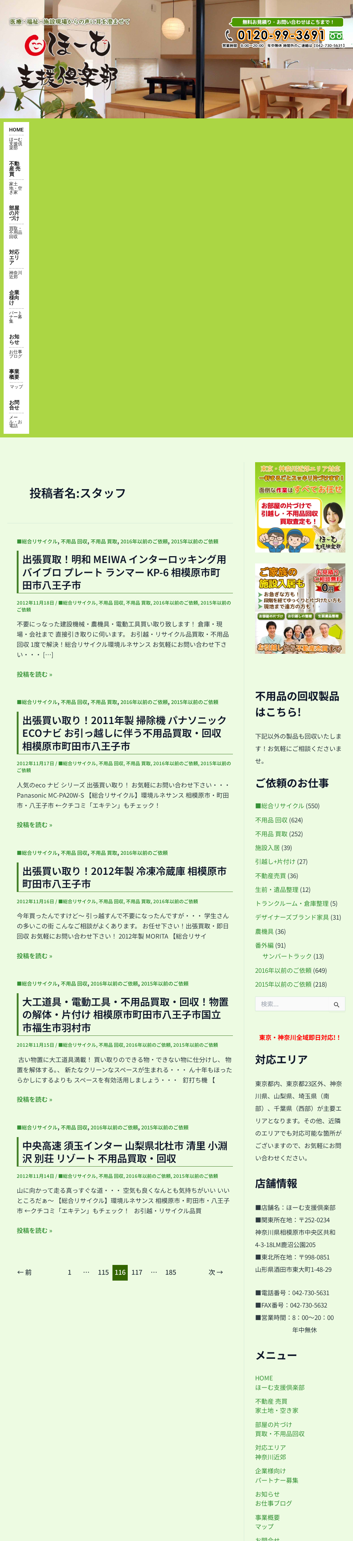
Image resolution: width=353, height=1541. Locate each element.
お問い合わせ (26, 1443)
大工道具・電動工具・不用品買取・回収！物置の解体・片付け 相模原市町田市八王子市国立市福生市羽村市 (125, 728)
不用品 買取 (104, 255)
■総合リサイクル (37, 255)
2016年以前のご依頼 (144, 255)
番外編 (264, 658)
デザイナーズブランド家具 (292, 630)
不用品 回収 (74, 255)
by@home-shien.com (291, 1399)
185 (170, 985)
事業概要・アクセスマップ (44, 1393)
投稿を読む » (34, 388)
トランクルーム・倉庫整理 (292, 616)
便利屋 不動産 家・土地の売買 (48, 1342)
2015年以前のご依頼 (194, 255)
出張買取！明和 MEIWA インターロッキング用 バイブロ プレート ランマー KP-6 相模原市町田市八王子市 (124, 285)
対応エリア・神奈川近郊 (41, 1376)
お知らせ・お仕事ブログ (41, 1410)
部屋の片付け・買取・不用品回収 (52, 1359)
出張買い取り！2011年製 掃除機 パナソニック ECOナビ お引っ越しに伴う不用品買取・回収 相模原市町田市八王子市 (124, 446)
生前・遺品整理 (276, 603)
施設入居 (267, 561)
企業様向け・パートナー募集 (47, 1426)
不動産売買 (270, 588)
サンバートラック (287, 669)
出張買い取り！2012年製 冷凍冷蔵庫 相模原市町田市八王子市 (124, 590)
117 (136, 985)
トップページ (26, 1326)
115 (103, 985)
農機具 (264, 644)
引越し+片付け (275, 574)
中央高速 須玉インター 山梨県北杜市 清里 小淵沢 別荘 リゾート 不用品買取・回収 (124, 865)
